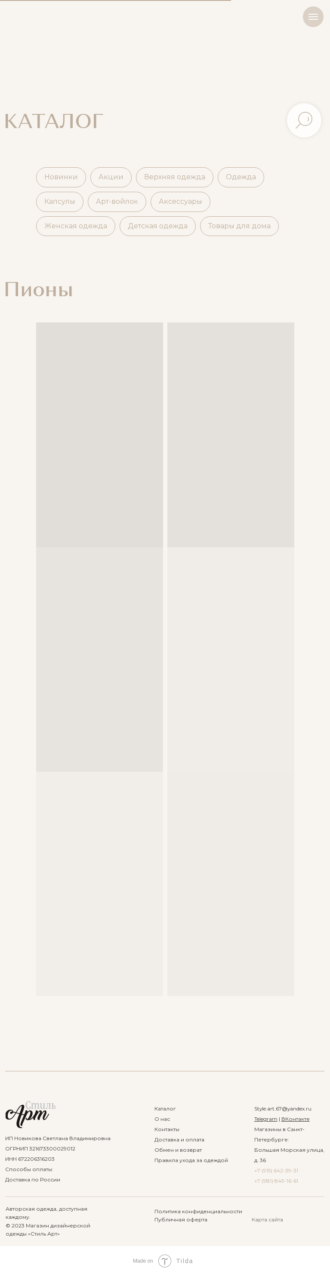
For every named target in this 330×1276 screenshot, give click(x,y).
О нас (162, 1119)
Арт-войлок (117, 201)
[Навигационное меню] (313, 17)
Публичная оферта (180, 1219)
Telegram (266, 1119)
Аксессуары (180, 201)
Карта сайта (267, 1219)
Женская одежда (75, 226)
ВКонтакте (295, 1119)
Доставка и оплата (179, 1139)
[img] (31, 1114)
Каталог (165, 1108)
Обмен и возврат (178, 1150)
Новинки (61, 177)
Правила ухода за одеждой (191, 1160)
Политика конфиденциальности (198, 1211)
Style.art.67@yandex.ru (282, 1108)
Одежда (241, 177)
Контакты (166, 1129)
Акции (111, 177)
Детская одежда (158, 226)
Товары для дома (239, 226)
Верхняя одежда (174, 177)
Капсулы (59, 201)
